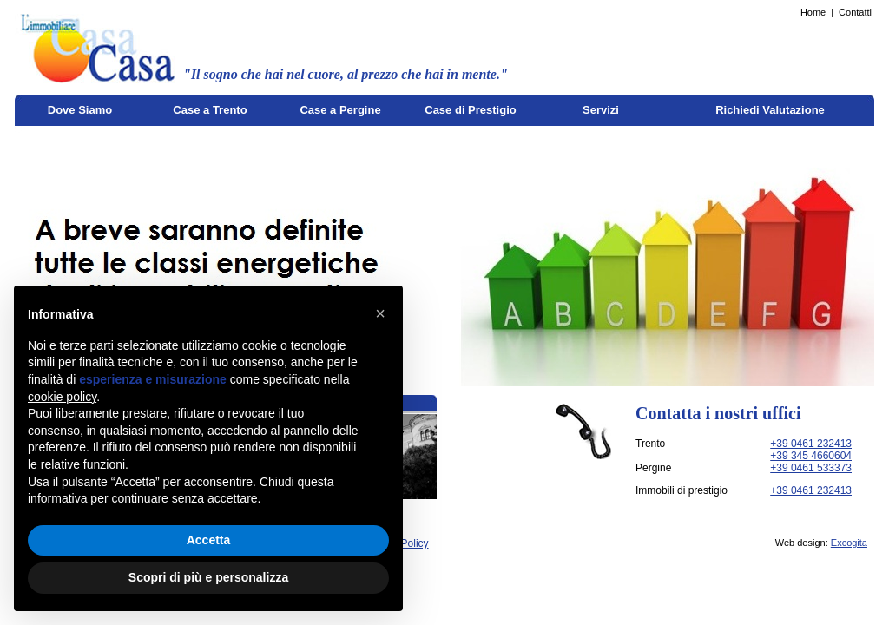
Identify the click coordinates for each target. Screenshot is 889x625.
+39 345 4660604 (811, 456)
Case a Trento (210, 109)
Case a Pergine (340, 109)
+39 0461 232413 (811, 444)
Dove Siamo (80, 109)
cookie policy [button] (62, 397)
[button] (380, 313)
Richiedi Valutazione (770, 109)
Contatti (855, 12)
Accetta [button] (209, 540)
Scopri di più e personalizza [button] (208, 577)
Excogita (849, 542)
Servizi (601, 109)
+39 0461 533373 (811, 468)
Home (813, 12)
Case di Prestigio (470, 109)
